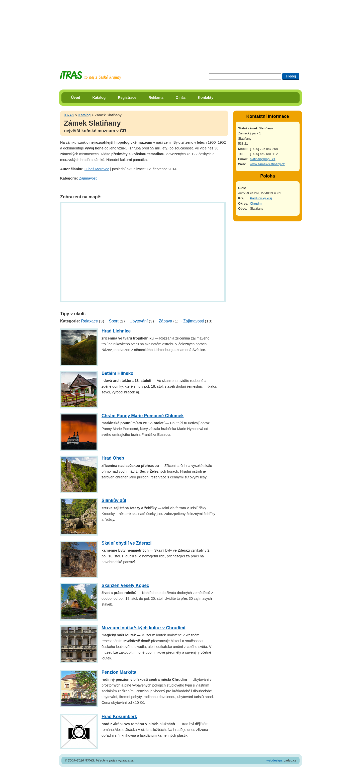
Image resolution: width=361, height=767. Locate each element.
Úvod (75, 98)
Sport (114, 321)
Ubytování (139, 321)
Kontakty (205, 98)
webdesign (274, 760)
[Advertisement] (180, 31)
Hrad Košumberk (119, 716)
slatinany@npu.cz (262, 159)
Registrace (127, 98)
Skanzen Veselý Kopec (125, 585)
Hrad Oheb (113, 458)
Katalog (99, 98)
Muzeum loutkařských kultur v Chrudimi (143, 627)
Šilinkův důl (114, 500)
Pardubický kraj (261, 198)
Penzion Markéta (119, 672)
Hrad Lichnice (116, 330)
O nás (181, 98)
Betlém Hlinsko (117, 373)
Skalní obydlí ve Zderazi (126, 543)
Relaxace (89, 321)
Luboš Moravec (96, 169)
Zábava (165, 321)
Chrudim (256, 203)
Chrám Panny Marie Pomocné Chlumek (143, 415)
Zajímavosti (88, 178)
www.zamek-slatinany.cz (267, 164)
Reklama (156, 98)
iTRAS (69, 115)
